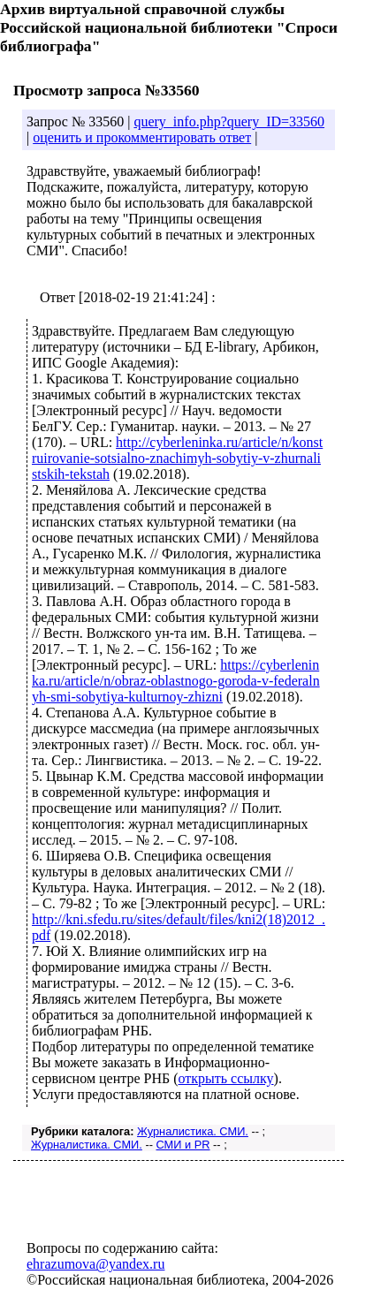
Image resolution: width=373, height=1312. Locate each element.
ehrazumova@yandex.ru (95, 1263)
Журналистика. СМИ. (192, 1131)
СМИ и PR (183, 1144)
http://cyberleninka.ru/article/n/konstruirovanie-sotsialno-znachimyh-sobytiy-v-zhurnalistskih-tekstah (177, 458)
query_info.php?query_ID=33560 (228, 121)
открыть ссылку (225, 1078)
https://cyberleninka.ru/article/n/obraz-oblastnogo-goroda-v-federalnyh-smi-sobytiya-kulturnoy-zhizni (176, 680)
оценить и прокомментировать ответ (142, 137)
